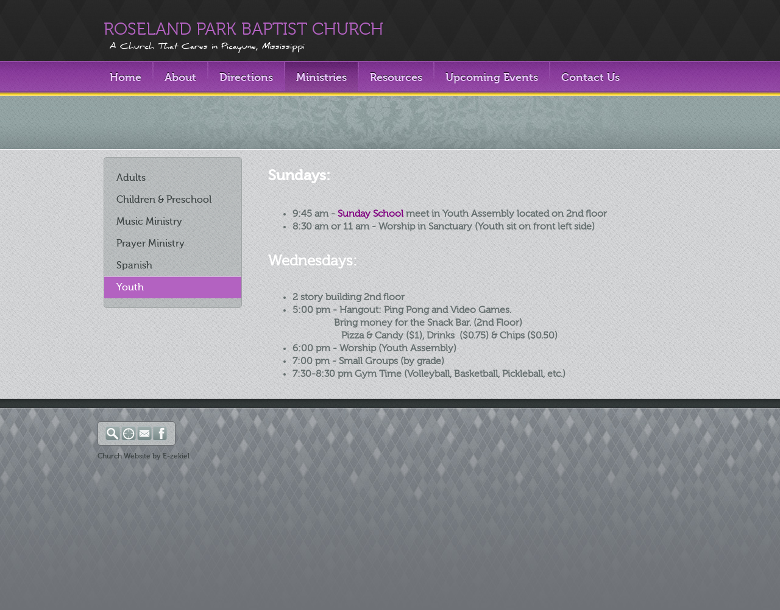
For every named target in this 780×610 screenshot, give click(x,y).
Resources (396, 77)
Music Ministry (149, 221)
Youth (130, 287)
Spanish (134, 265)
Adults (131, 177)
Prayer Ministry (150, 243)
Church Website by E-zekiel (144, 456)
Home (125, 77)
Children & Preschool (163, 199)
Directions (246, 77)
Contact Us (590, 77)
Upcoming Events (491, 77)
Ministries (321, 77)
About (180, 77)
